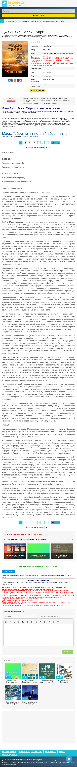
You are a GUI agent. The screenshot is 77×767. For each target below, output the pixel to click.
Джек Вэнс (46, 50)
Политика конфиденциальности (30, 752)
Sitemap (62, 752)
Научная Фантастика (66, 53)
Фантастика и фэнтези (50, 53)
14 (47, 143)
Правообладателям (9, 752)
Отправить (67, 651)
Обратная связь (50, 752)
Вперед (55, 143)
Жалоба (11, 101)
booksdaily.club (15, 3)
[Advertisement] (38, 727)
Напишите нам (27, 103)
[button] (6, 622)
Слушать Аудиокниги (9, 755)
